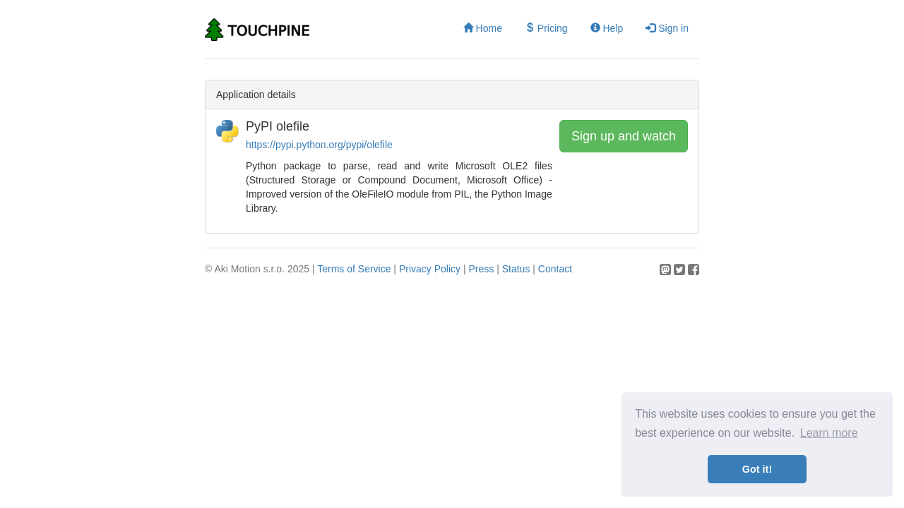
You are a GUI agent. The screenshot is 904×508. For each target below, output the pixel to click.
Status (516, 268)
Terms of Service (354, 268)
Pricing (546, 28)
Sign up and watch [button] (623, 136)
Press (481, 268)
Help (607, 28)
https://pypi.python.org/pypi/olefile (319, 144)
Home (482, 28)
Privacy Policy (429, 268)
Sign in (667, 28)
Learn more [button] (829, 433)
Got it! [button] (757, 469)
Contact (555, 268)
